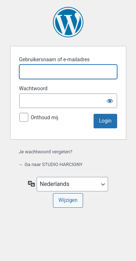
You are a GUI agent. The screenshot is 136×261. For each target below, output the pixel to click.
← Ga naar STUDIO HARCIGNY (51, 164)
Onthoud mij (44, 117)
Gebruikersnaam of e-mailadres (54, 59)
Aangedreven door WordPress (68, 22)
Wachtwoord (33, 88)
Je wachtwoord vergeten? (46, 151)
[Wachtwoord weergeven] (110, 101)
